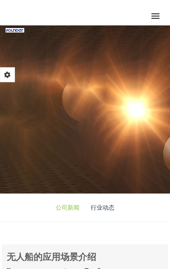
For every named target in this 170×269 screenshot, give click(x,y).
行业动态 (102, 207)
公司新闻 (67, 207)
